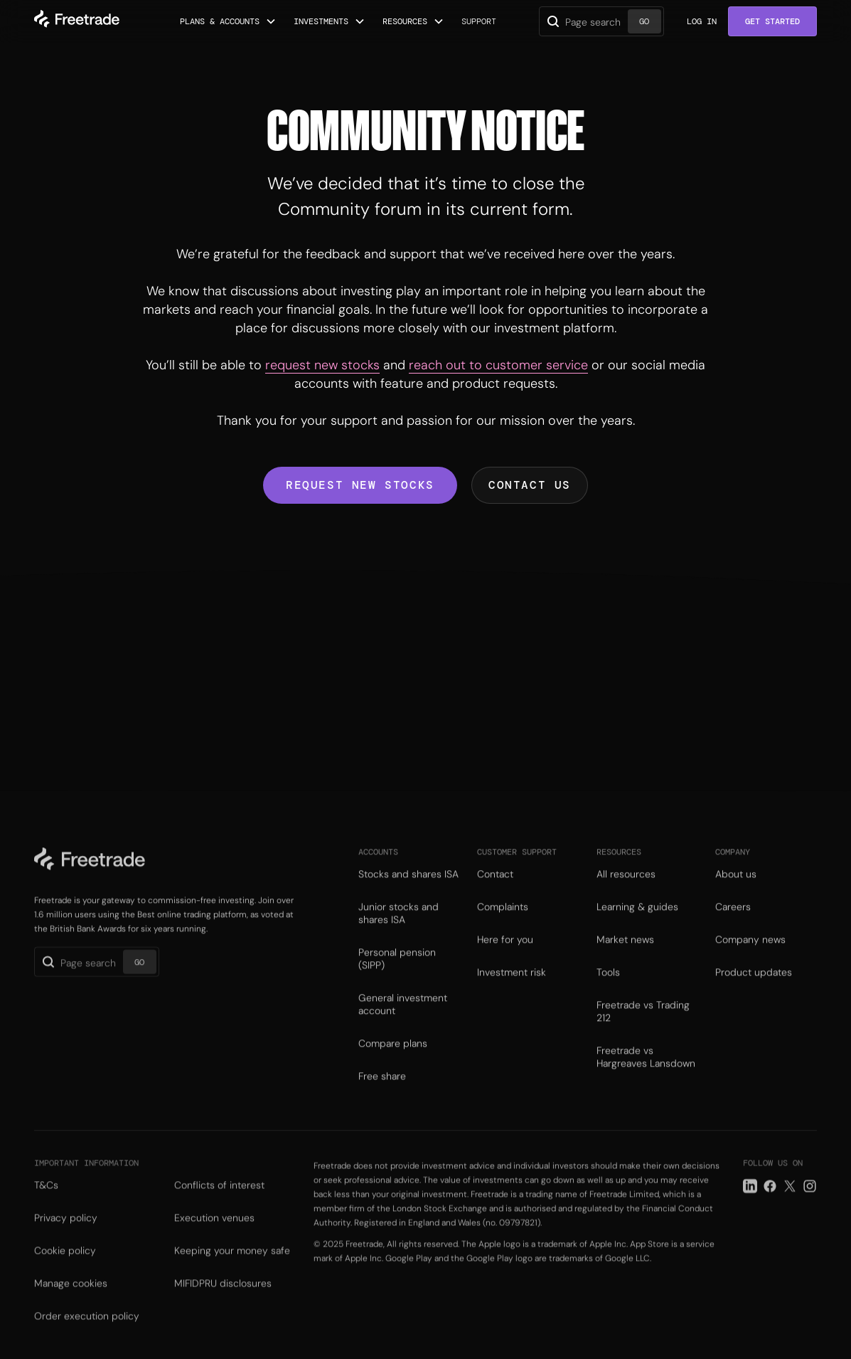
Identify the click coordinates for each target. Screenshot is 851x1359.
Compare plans (392, 1054)
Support (478, 21)
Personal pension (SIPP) (397, 970)
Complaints (502, 917)
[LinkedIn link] (750, 1200)
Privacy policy (65, 1231)
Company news (750, 950)
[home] (76, 21)
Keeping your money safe (232, 1264)
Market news (625, 950)
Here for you (505, 950)
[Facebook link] (770, 1200)
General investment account (402, 1015)
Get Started (772, 21)
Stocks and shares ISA (408, 885)
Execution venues (214, 1231)
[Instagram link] (810, 1200)
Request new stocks (360, 484)
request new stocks (322, 365)
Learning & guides (637, 917)
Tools (608, 983)
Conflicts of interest (219, 1199)
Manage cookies (70, 1297)
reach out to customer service (498, 365)
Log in (702, 21)
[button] (228, 21)
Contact (495, 885)
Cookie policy (65, 1264)
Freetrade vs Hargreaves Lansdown (645, 1068)
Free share (382, 1087)
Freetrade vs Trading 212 (643, 1022)
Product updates (753, 983)
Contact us (529, 484)
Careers (733, 917)
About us (735, 885)
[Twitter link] (790, 1200)
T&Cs (46, 1199)
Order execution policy (86, 1329)
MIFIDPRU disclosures (223, 1297)
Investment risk (511, 983)
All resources (625, 885)
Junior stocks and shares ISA (398, 924)
